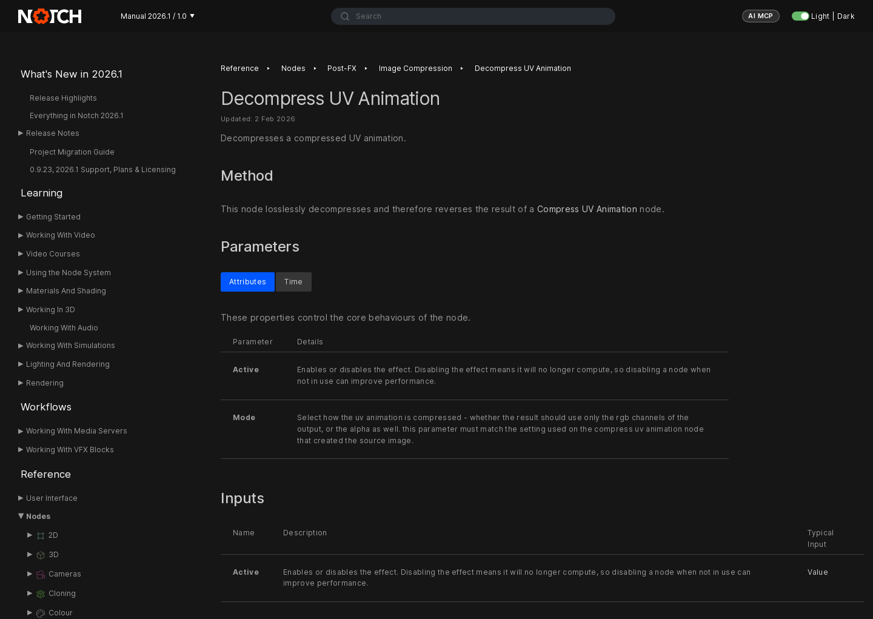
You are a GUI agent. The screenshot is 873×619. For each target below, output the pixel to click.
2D (46, 535)
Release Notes (52, 133)
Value (818, 571)
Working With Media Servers (76, 430)
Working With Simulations (70, 345)
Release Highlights (63, 97)
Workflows (46, 407)
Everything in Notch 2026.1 (77, 115)
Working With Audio (64, 327)
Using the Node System (68, 272)
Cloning (55, 594)
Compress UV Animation (587, 209)
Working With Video (60, 234)
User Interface (52, 498)
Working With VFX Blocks (70, 449)
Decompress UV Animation (523, 68)
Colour (54, 613)
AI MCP (761, 16)
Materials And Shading (66, 290)
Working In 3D (50, 309)
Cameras (58, 574)
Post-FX (341, 68)
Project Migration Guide (72, 151)
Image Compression (415, 68)
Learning (41, 193)
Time (293, 281)
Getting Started (53, 216)
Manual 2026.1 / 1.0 (158, 16)
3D (47, 555)
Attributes (247, 281)
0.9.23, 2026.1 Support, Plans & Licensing (103, 169)
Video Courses (53, 253)
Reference (46, 474)
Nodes (38, 516)
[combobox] (473, 16)
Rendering (45, 382)
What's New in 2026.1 (71, 74)
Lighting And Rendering (68, 364)
